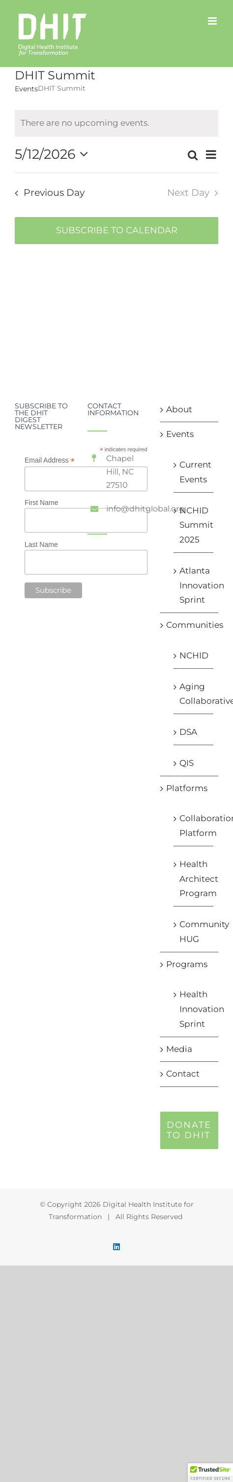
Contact (183, 1074)
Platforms (186, 788)
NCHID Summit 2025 (193, 525)
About (179, 409)
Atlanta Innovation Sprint (193, 585)
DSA (188, 732)
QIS (186, 763)
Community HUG (193, 931)
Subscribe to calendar (116, 230)
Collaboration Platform (193, 825)
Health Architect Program (193, 879)
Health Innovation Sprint (193, 1009)
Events (26, 88)
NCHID (193, 655)
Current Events (193, 472)
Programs (186, 964)
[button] (210, 1472)
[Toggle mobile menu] (213, 21)
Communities (189, 625)
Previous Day (54, 192)
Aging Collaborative (193, 694)
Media (179, 1049)
